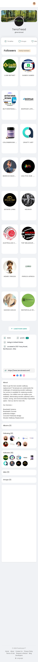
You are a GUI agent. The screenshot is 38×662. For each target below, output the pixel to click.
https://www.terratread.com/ (19, 370)
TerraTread (19, 29)
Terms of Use (10, 653)
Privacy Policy (28, 651)
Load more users (20, 329)
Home (7, 651)
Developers (19, 655)
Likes (5, 472)
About (12, 651)
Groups (6, 479)
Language (19, 658)
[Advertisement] (19, 504)
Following (6, 433)
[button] (34, 3)
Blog (30, 653)
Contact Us (19, 651)
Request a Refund (21, 653)
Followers (6, 453)
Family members (24, 51)
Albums (6, 425)
